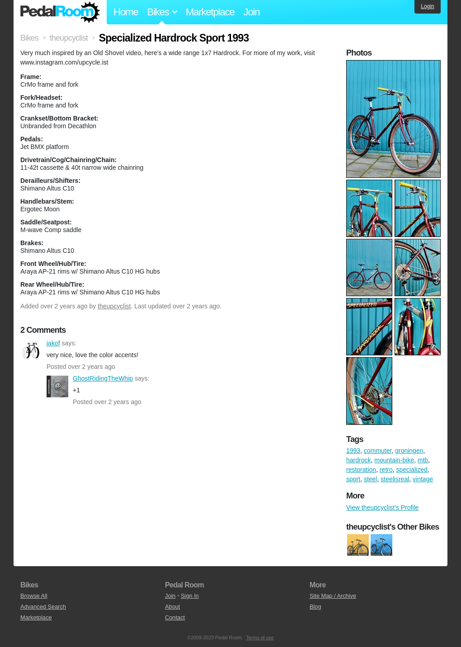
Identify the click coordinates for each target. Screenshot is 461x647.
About (172, 606)
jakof (31, 351)
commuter (377, 450)
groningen (409, 450)
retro (386, 469)
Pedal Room (60, 12)
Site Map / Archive (333, 595)
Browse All (33, 595)
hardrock (358, 460)
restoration (361, 469)
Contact (175, 617)
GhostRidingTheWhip (57, 386)
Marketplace (210, 12)
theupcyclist (114, 306)
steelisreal (395, 479)
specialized (412, 469)
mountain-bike (394, 460)
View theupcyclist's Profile (382, 507)
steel (370, 479)
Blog (315, 606)
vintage (423, 479)
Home (125, 12)
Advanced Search (43, 606)
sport (353, 479)
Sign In (190, 595)
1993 (353, 450)
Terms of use (260, 637)
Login (427, 6)
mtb (423, 460)
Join (252, 12)
